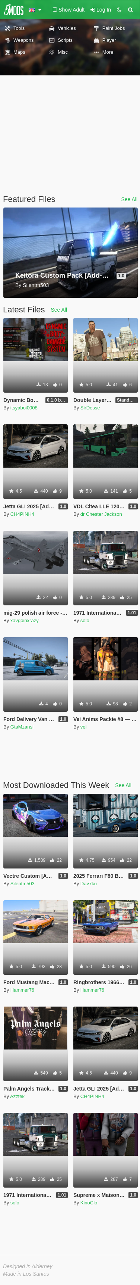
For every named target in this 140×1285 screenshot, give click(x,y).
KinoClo (89, 1203)
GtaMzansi (22, 727)
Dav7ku (88, 883)
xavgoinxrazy (24, 620)
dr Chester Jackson (101, 514)
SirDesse (90, 408)
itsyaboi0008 (24, 408)
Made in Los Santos (26, 1274)
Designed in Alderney (27, 1266)
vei (83, 727)
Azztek (17, 1096)
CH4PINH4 (22, 514)
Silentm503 (22, 883)
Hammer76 (22, 990)
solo (84, 620)
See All (129, 199)
